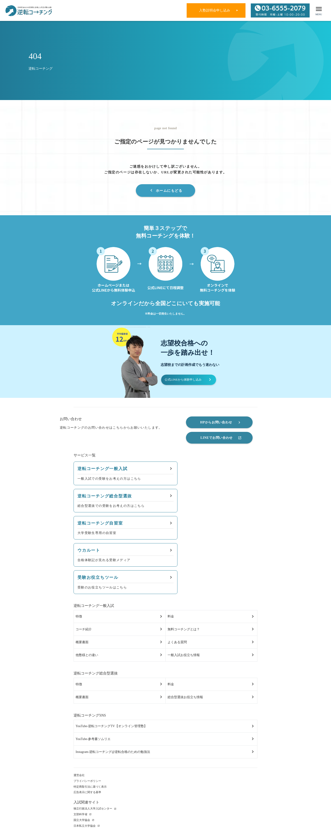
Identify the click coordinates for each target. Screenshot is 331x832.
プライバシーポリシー (87, 748)
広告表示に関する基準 (87, 759)
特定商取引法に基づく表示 (90, 754)
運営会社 (79, 742)
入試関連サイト (86, 770)
